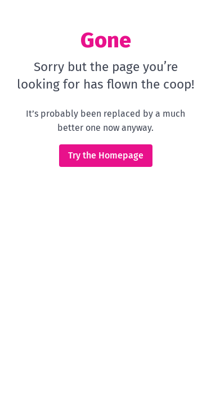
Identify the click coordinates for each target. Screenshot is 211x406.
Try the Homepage (105, 155)
